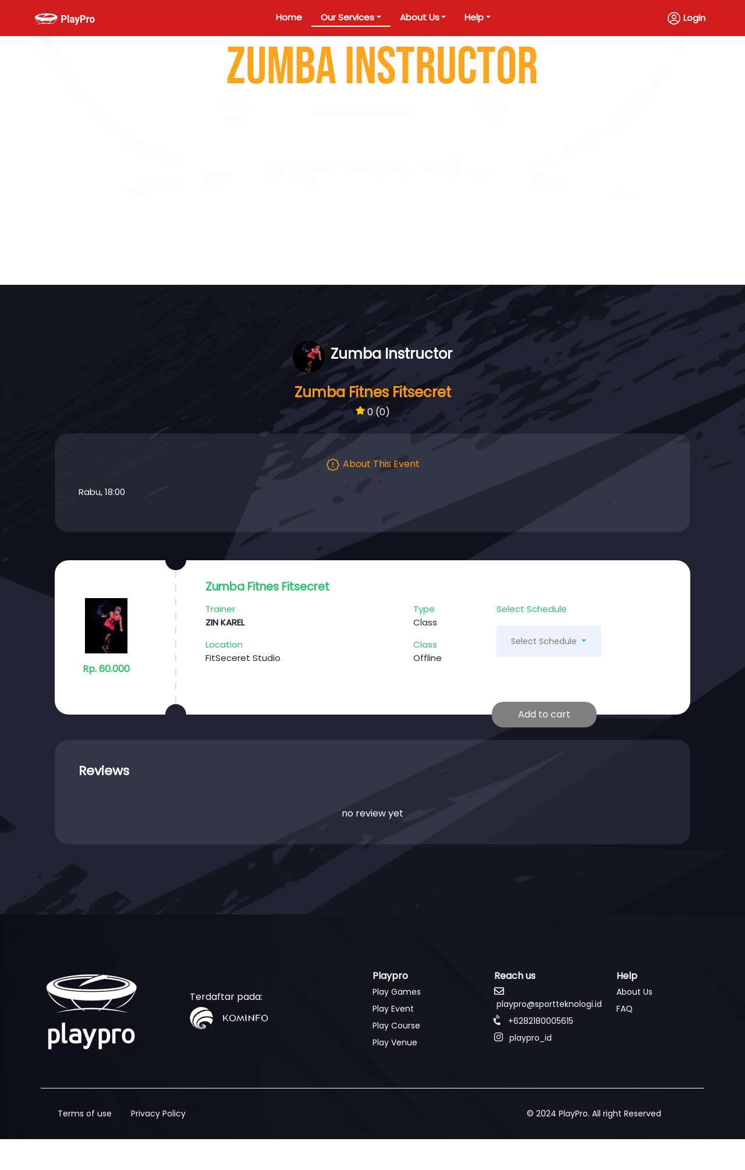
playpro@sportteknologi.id (548, 998)
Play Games (396, 992)
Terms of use (85, 1113)
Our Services (347, 17)
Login (686, 18)
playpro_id (523, 1038)
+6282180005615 (533, 1021)
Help (474, 17)
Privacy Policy (158, 1113)
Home (289, 17)
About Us (419, 17)
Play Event (393, 1009)
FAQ (624, 1009)
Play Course (396, 1025)
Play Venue (394, 1042)
